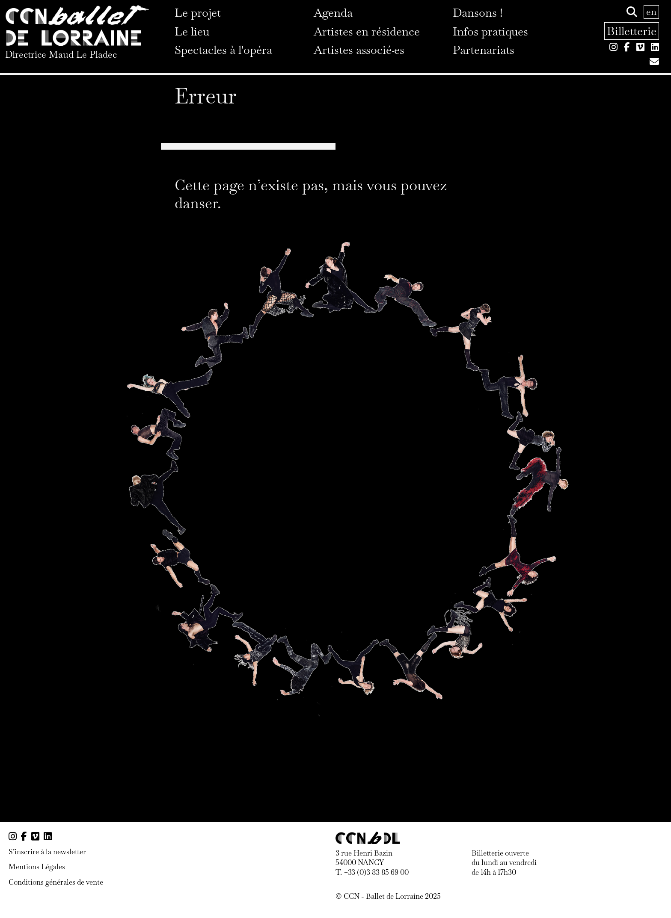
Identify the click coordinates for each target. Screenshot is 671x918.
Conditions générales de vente (56, 882)
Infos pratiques (490, 31)
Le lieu (192, 31)
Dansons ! (478, 12)
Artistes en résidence (367, 31)
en (651, 12)
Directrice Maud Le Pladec (61, 54)
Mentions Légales (37, 866)
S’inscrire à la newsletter (47, 851)
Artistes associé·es (359, 49)
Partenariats (483, 49)
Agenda (333, 12)
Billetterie (631, 31)
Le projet (198, 12)
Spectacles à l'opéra (223, 49)
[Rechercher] (631, 12)
